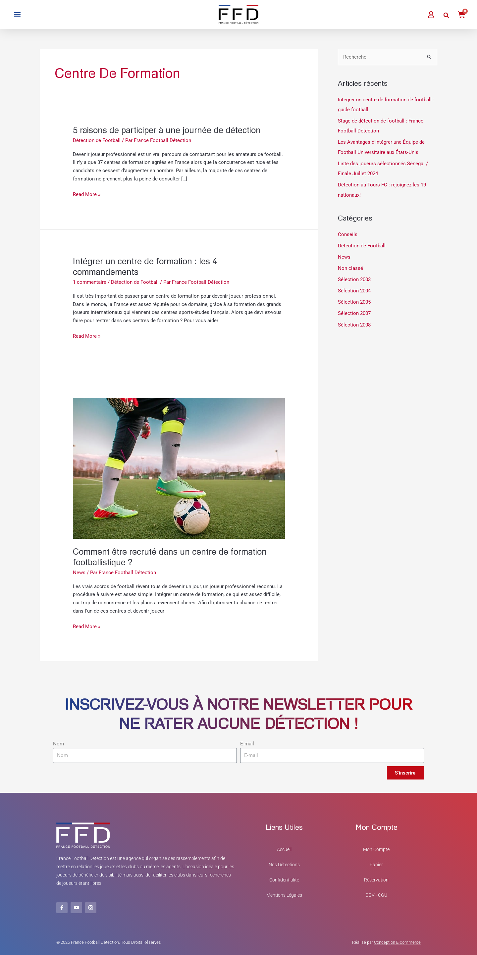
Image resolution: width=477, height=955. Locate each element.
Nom (58, 744)
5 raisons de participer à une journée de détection (167, 130)
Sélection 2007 (354, 312)
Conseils (347, 233)
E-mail (247, 744)
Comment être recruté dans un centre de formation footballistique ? (170, 556)
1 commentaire (89, 282)
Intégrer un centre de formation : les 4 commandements (145, 266)
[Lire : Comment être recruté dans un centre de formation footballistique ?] (179, 468)
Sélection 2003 (354, 278)
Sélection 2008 (354, 323)
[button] (17, 14)
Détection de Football (97, 140)
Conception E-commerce (397, 941)
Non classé (350, 267)
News (79, 573)
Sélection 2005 (354, 300)
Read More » (86, 193)
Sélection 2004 (354, 289)
